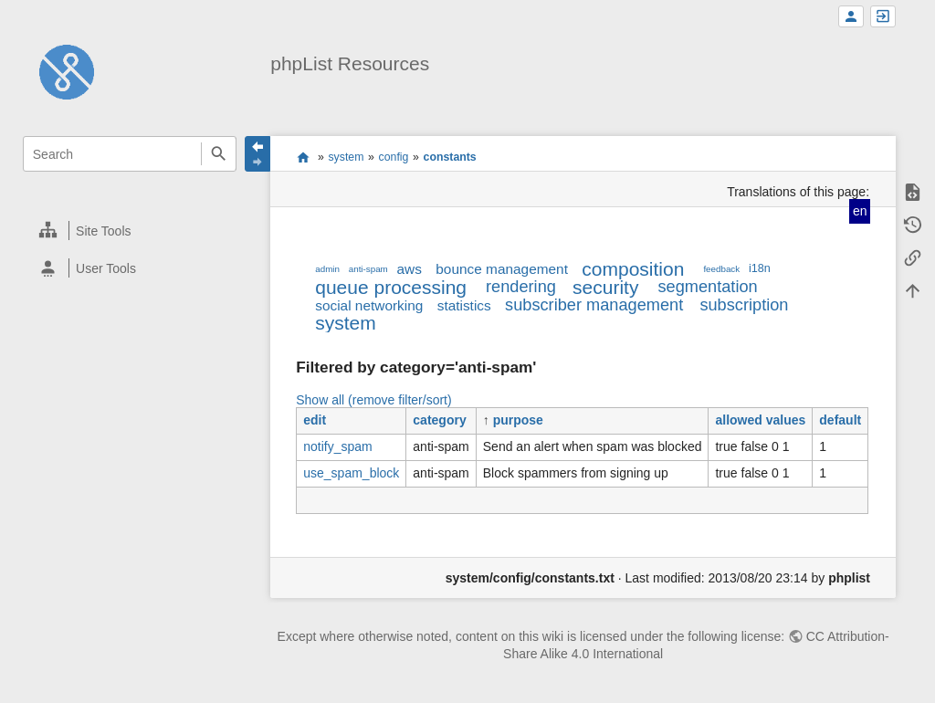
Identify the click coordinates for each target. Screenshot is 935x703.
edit (314, 420)
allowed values (760, 420)
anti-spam (368, 269)
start (302, 157)
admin (327, 269)
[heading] (130, 230)
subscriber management (594, 305)
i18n (760, 268)
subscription (743, 305)
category (439, 420)
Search (218, 154)
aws (409, 269)
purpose (518, 420)
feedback (721, 269)
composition (633, 268)
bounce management (502, 269)
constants (450, 157)
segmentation (707, 287)
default (840, 420)
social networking (369, 305)
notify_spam (337, 446)
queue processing (391, 287)
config (394, 157)
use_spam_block (351, 473)
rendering (521, 287)
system (345, 157)
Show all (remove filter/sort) (373, 400)
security (605, 287)
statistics (464, 305)
